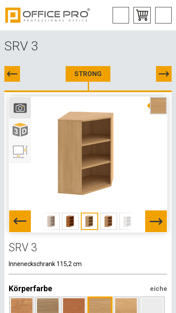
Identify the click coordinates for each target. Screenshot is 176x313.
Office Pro (47, 15)
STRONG (88, 74)
